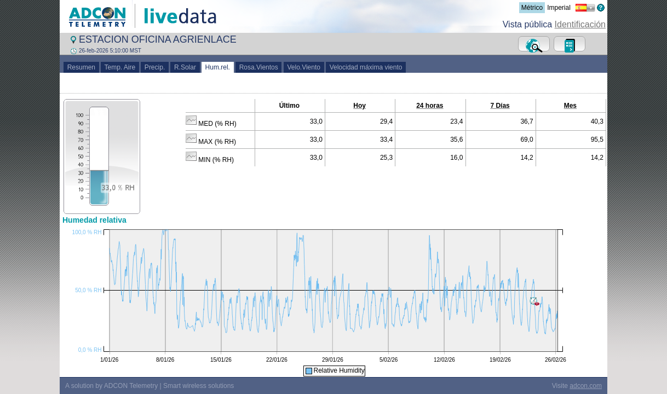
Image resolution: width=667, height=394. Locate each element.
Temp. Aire (120, 67)
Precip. (155, 67)
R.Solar (184, 67)
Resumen (81, 67)
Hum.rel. (218, 67)
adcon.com (586, 386)
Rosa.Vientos (258, 67)
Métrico (532, 7)
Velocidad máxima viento (366, 67)
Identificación (580, 24)
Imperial (559, 7)
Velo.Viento (304, 67)
